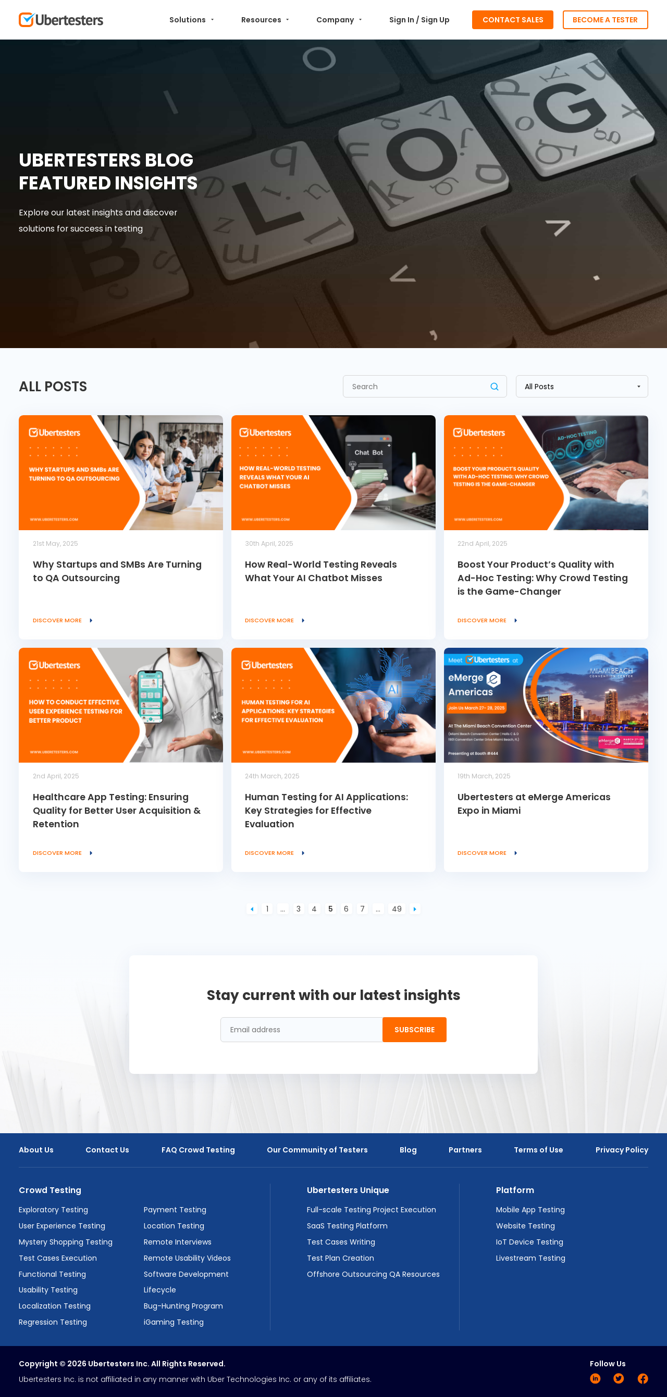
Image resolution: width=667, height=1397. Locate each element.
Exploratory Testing (53, 1209)
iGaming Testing (174, 1322)
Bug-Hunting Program (183, 1306)
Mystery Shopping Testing (66, 1242)
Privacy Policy (622, 1150)
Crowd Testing (50, 1190)
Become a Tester (605, 20)
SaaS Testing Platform (347, 1226)
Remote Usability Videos (187, 1258)
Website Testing (525, 1226)
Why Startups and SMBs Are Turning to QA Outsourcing (117, 571)
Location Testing (174, 1226)
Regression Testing (53, 1322)
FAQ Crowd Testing (198, 1150)
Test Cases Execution (58, 1258)
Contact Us (107, 1150)
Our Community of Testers (317, 1150)
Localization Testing (55, 1306)
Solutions (191, 20)
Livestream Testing (530, 1258)
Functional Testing (52, 1274)
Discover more (64, 620)
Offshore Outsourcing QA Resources (373, 1274)
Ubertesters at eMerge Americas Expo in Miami (534, 804)
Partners (465, 1150)
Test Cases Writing (341, 1242)
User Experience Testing (62, 1226)
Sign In (401, 20)
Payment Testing (175, 1209)
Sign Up (435, 20)
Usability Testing (48, 1290)
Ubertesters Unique (348, 1190)
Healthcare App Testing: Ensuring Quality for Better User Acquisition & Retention (117, 811)
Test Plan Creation (340, 1258)
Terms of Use (538, 1150)
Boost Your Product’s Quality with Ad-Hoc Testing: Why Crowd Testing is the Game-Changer (543, 578)
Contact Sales (513, 20)
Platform (515, 1190)
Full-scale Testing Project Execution (371, 1209)
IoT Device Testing (529, 1242)
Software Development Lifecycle (186, 1282)
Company (339, 20)
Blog (408, 1150)
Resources (265, 20)
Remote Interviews (178, 1242)
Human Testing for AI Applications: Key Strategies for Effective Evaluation (326, 811)
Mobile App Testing (530, 1209)
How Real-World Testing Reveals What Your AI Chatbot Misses (321, 571)
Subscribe (414, 1029)
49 (397, 909)
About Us (36, 1150)
